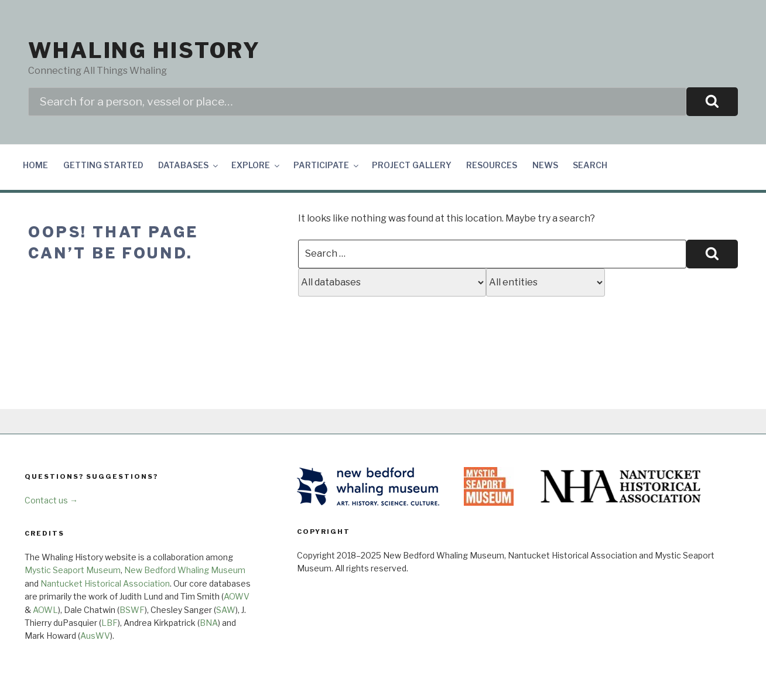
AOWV (236, 596)
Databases (189, 165)
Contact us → (51, 500)
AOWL (45, 610)
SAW (225, 610)
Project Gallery (412, 165)
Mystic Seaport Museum (73, 570)
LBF (109, 623)
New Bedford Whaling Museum (184, 570)
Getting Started (103, 165)
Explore (256, 165)
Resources (491, 165)
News (545, 165)
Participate (326, 165)
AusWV (95, 636)
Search (590, 165)
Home (35, 165)
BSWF (132, 610)
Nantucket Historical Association (105, 583)
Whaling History (144, 50)
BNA (209, 623)
